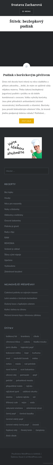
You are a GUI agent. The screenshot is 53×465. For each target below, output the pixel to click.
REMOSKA (9, 243)
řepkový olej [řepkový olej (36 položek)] (11, 430)
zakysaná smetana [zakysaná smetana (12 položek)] (14, 408)
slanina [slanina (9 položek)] (9, 397)
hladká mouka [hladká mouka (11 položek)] (39, 341)
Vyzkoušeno (9, 266)
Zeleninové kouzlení (13, 271)
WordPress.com (35, 457)
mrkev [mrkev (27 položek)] (9, 363)
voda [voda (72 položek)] (32, 402)
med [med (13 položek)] (8, 358)
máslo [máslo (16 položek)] (18, 363)
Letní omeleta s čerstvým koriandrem (20, 298)
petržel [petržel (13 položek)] (9, 380)
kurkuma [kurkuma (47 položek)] (36, 353)
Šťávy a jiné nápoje (12, 254)
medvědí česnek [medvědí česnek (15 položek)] (21, 358)
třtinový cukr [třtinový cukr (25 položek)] (12, 402)
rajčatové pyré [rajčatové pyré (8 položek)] (12, 391)
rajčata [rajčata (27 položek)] (29, 386)
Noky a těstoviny (11, 209)
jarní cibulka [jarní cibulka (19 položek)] (11, 347)
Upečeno (8, 260)
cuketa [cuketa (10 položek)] (27, 341)
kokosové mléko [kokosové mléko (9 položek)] (13, 353)
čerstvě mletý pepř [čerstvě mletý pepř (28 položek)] (14, 419)
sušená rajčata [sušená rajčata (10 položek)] (22, 397)
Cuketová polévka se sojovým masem (20, 292)
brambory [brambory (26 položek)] (25, 336)
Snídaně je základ (12, 249)
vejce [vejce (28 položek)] (24, 402)
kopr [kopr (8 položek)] (26, 353)
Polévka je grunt (11, 226)
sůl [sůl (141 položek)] (34, 397)
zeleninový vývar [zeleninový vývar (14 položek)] (34, 408)
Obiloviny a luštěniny (13, 215)
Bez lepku (8, 192)
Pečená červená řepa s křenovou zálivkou (22, 315)
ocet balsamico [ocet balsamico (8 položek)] (27, 369)
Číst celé (26, 121)
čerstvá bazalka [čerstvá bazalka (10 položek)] (27, 413)
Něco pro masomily (12, 203)
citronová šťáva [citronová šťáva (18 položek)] (13, 341)
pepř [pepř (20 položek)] (35, 375)
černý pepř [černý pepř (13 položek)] (11, 413)
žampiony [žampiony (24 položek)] (40, 430)
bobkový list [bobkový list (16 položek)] (11, 336)
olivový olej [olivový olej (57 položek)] (11, 375)
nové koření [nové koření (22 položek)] (11, 369)
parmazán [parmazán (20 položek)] (24, 375)
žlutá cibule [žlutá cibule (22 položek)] (11, 435)
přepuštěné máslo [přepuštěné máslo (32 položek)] (14, 386)
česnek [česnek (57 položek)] (36, 424)
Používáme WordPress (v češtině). (26, 454)
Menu (28, 11)
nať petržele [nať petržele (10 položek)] (29, 363)
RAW (6, 237)
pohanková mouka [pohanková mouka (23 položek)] (24, 380)
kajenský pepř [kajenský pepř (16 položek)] (27, 347)
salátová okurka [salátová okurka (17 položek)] (30, 391)
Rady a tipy (9, 232)
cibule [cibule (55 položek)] (36, 336)
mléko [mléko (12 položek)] (35, 358)
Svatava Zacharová (26, 5)
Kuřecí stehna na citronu (15, 309)
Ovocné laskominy (12, 220)
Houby (7, 198)
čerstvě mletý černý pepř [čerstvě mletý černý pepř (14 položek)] (17, 424)
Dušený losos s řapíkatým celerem (19, 304)
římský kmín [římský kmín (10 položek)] (26, 430)
